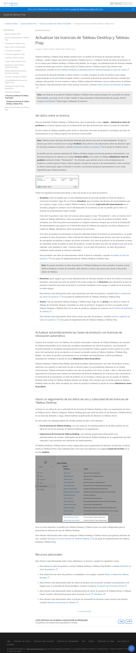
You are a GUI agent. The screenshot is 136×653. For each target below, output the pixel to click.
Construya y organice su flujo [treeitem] (15, 54)
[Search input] (124, 3)
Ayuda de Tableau (10, 24)
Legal (8, 641)
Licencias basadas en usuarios (87, 147)
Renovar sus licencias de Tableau (62, 602)
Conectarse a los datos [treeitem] (13, 51)
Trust (83, 641)
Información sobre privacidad (44, 641)
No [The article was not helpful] (128, 621)
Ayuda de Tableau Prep (29, 24)
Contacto (91, 641)
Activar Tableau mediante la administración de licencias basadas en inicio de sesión (91, 70)
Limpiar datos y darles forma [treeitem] (15, 61)
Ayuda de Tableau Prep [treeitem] (13, 34)
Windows (98, 594)
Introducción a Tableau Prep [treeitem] (15, 43)
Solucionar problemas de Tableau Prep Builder (55, 24)
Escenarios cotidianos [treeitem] (12, 92)
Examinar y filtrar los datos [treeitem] (14, 58)
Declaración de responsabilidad (67, 641)
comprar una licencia (46, 101)
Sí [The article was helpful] (121, 621)
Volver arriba (84, 611)
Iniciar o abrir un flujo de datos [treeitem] (15, 47)
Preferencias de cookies (106, 641)
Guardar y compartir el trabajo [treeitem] (15, 77)
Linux (88, 594)
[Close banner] (133, 9)
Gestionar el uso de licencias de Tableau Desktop (68, 539)
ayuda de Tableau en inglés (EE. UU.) (87, 9)
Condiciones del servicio (22, 641)
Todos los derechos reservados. (35, 649)
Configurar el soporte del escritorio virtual (106, 586)
